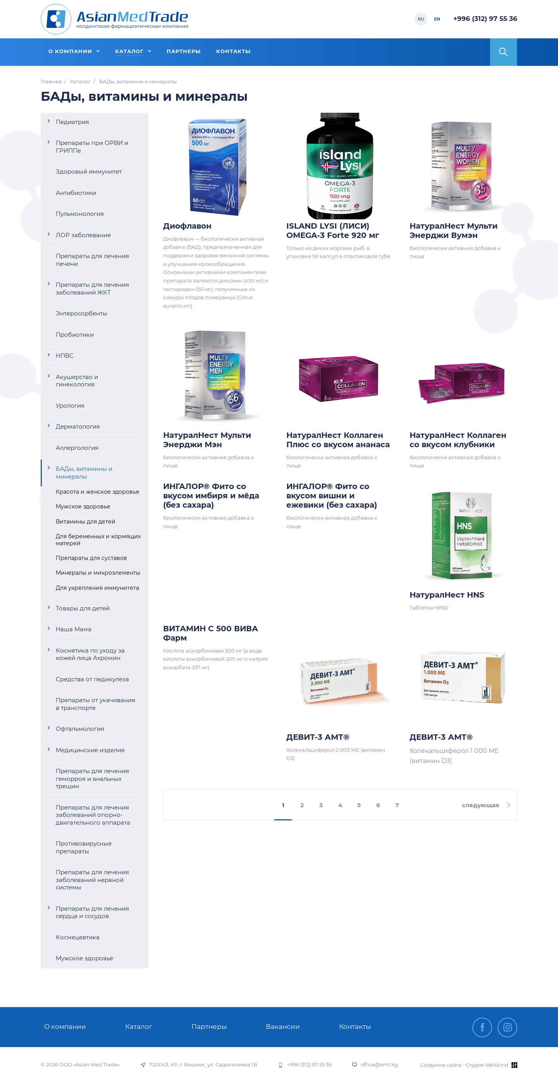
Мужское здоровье (83, 506)
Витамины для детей (85, 521)
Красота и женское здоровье (98, 491)
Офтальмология (80, 728)
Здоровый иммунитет (89, 171)
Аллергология (77, 447)
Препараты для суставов (91, 558)
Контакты (355, 1026)
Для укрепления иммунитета (97, 587)
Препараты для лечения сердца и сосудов (92, 912)
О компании (65, 1026)
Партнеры (209, 1026)
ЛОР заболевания (83, 235)
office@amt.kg (379, 1065)
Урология (70, 405)
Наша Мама (73, 629)
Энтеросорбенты (81, 313)
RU (421, 19)
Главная (51, 81)
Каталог (80, 81)
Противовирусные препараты (84, 847)
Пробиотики (75, 334)
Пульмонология (80, 213)
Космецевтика (78, 937)
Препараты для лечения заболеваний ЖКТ (92, 288)
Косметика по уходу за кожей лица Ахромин (90, 654)
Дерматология (78, 426)
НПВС (65, 355)
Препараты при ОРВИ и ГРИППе (92, 146)
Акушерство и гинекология (77, 380)
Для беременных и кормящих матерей (98, 540)
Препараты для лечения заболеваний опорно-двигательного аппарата (93, 815)
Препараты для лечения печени (92, 259)
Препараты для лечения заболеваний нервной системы (92, 879)
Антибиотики (76, 192)
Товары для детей (83, 608)
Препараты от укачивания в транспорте (95, 703)
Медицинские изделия (90, 750)
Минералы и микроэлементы (98, 572)
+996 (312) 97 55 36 (485, 18)
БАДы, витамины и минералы (84, 472)
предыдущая (203, 805)
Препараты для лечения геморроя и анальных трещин (92, 778)
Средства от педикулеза (92, 679)
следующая (480, 805)
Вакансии (283, 1026)
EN (437, 19)
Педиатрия (72, 122)
